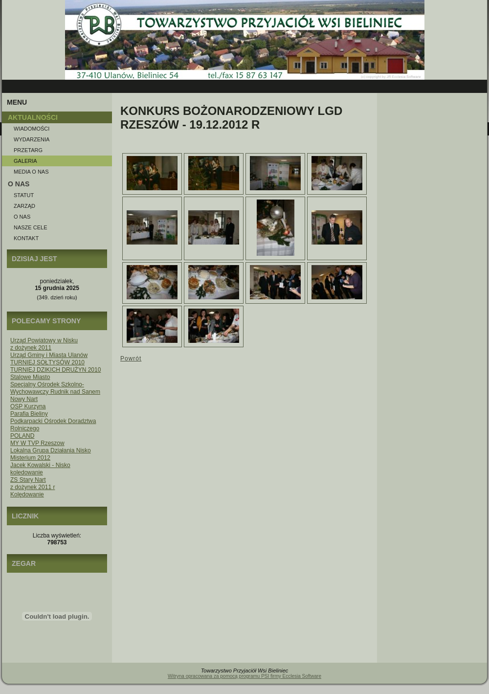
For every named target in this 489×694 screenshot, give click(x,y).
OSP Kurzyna (27, 406)
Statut (24, 195)
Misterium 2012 (30, 457)
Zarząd (24, 206)
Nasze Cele (30, 227)
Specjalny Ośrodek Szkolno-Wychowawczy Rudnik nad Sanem (55, 388)
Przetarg (28, 150)
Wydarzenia (31, 139)
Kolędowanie (27, 494)
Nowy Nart (24, 399)
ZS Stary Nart (28, 479)
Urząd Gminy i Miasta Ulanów (49, 355)
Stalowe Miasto (30, 377)
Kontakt (26, 238)
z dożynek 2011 (30, 347)
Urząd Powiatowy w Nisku (44, 340)
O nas (22, 217)
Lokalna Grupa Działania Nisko (50, 450)
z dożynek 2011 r (32, 487)
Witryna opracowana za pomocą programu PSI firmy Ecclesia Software (244, 676)
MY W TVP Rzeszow (37, 443)
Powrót (130, 358)
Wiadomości (31, 129)
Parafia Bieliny (29, 413)
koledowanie (26, 472)
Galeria (25, 161)
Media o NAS (31, 172)
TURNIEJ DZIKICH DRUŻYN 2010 (55, 369)
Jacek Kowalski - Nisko (40, 465)
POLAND (22, 435)
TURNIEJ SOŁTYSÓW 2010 (47, 362)
